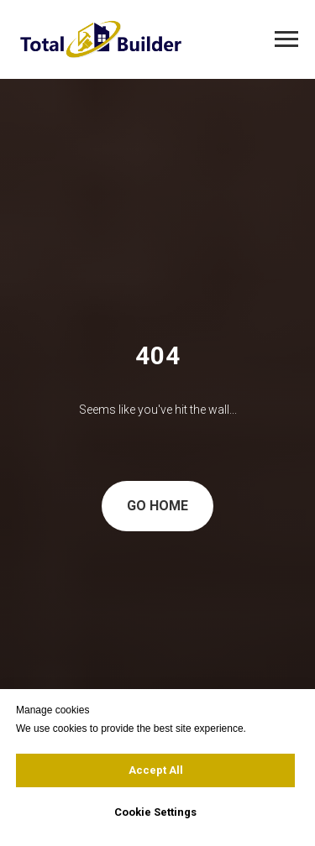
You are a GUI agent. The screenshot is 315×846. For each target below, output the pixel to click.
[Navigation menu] (286, 39)
